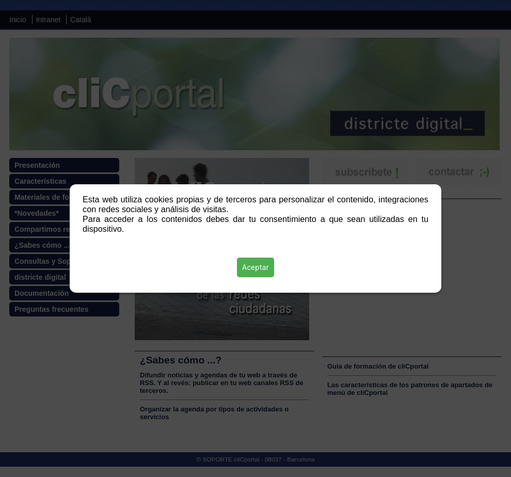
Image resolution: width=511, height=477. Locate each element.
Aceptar (255, 267)
